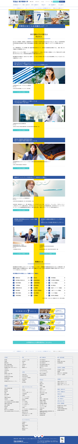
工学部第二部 (24, 364)
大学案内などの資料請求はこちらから (39, 342)
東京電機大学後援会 (43, 413)
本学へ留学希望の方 (43, 359)
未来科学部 (23, 361)
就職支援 (23, 423)
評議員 (5, 392)
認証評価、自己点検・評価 (8, 373)
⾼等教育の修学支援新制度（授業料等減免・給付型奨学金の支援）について (47, 412)
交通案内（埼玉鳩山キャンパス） (62, 383)
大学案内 (23, 407)
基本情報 (5, 359)
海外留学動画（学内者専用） (44, 365)
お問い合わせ (37, 1)
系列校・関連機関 (60, 403)
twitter (38, 436)
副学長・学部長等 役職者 (8, 364)
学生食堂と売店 (42, 408)
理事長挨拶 (6, 389)
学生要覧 (41, 382)
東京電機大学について (17, 4)
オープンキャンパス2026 (25, 396)
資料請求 (56, 1)
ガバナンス (6, 395)
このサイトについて (46, 438)
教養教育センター (24, 367)
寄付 (63, 1)
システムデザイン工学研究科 (26, 377)
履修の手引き (42, 383)
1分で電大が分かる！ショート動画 (27, 413)
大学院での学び (24, 374)
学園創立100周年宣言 (7, 397)
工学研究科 (23, 380)
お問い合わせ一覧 (60, 401)
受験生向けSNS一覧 (25, 412)
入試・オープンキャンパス (29, 8)
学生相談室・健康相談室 (43, 403)
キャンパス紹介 (6, 379)
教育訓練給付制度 (42, 415)
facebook (35, 436)
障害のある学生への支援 (43, 392)
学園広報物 (6, 398)
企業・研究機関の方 (52, 4)
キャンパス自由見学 (25, 402)
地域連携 (58, 371)
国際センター (42, 367)
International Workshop (43, 370)
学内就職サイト (24, 422)
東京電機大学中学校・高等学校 (61, 405)
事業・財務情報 (6, 394)
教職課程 (41, 385)
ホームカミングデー (7, 375)
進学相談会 (23, 399)
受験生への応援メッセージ (26, 415)
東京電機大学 (18, 441)
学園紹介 (6, 385)
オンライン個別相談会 (25, 398)
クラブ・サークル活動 (43, 406)
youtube (42, 436)
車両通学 (41, 409)
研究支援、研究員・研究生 (61, 361)
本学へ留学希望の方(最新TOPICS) (45, 361)
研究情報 (58, 359)
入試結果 (23, 395)
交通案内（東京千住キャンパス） (62, 381)
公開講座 (23, 426)
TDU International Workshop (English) (45, 368)
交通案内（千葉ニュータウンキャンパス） (63, 384)
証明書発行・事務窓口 (43, 401)
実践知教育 (23, 429)
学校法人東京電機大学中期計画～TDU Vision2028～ (11, 412)
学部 (23, 357)
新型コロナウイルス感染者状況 (8, 409)
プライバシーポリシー (53, 438)
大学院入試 (23, 390)
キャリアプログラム (26, 419)
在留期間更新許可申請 (43, 375)
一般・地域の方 (61, 4)
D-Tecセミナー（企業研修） (61, 374)
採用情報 (20, 438)
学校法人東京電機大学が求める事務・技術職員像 (11, 401)
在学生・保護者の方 (34, 4)
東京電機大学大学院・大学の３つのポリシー (10, 367)
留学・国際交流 (43, 357)
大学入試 (23, 389)
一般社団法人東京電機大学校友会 (62, 408)
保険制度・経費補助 (43, 400)
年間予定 (41, 388)
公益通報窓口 (40, 438)
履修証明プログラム (25, 428)
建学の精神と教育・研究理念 (8, 365)
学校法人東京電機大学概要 (8, 388)
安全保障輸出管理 (60, 362)
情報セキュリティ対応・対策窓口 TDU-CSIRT (30, 438)
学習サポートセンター (43, 389)
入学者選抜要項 (24, 393)
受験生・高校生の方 (26, 4)
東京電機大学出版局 (60, 407)
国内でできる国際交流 (43, 373)
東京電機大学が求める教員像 (8, 376)
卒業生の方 (43, 4)
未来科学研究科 (24, 379)
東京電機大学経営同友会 (61, 410)
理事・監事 (6, 391)
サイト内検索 (52, 1)
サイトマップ (48, 1)
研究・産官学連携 (60, 357)
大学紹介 (6, 357)
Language (42, 1)
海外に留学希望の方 (43, 362)
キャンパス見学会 (24, 401)
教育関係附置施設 (7, 378)
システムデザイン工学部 (25, 359)
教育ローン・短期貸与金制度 (44, 398)
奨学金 (41, 397)
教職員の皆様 (16, 438)
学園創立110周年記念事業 (8, 403)
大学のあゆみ (6, 368)
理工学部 (23, 365)
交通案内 (32, 1)
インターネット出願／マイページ (27, 392)
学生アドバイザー (42, 391)
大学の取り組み (6, 370)
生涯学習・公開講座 (61, 367)
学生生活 (41, 379)
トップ (14, 8)
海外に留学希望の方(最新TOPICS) (45, 364)
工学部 (23, 362)
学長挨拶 (5, 361)
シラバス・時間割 (42, 386)
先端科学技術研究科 (25, 376)
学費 (40, 395)
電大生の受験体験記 (25, 410)
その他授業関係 (42, 394)
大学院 (23, 372)
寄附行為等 (6, 406)
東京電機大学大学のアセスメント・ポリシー (10, 381)
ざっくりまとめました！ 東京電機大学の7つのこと (43, 8)
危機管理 (5, 408)
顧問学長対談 (6, 362)
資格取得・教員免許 (25, 425)
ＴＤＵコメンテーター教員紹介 (8, 400)
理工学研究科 (24, 382)
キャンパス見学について (25, 404)
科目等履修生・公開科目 (61, 369)
